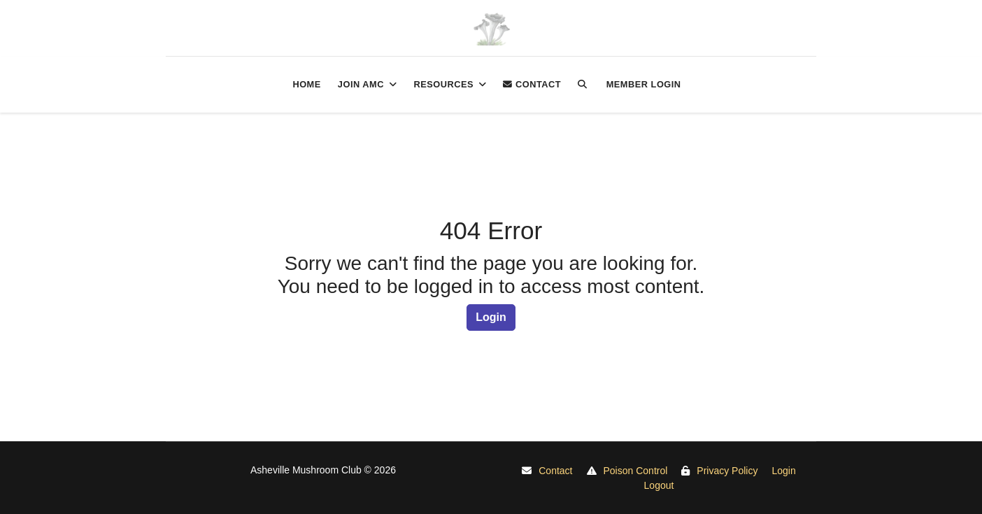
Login (491, 317)
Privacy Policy (727, 470)
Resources (443, 84)
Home (306, 84)
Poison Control (636, 470)
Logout (659, 485)
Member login (643, 84)
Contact (532, 84)
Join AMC (361, 84)
